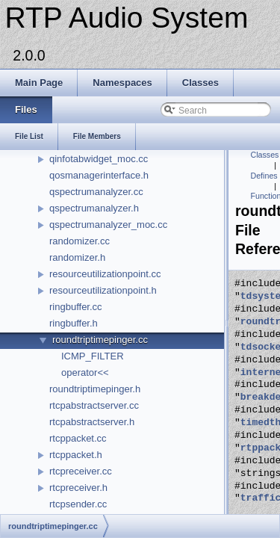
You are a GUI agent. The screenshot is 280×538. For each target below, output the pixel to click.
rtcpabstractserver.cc (94, 405)
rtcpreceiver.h (78, 487)
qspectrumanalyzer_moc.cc (108, 224)
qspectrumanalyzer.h (94, 208)
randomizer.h (77, 257)
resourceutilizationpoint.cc (105, 273)
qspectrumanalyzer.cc (96, 191)
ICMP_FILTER (92, 356)
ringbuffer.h (73, 323)
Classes (265, 154)
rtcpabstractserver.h (91, 421)
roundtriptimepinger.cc (100, 339)
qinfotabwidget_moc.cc (98, 158)
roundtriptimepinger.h (94, 389)
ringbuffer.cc (75, 306)
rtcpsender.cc (78, 504)
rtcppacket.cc (78, 438)
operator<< (85, 372)
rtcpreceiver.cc (80, 471)
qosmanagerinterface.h (99, 175)
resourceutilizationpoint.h (103, 290)
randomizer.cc (79, 241)
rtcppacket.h (75, 454)
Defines (264, 175)
